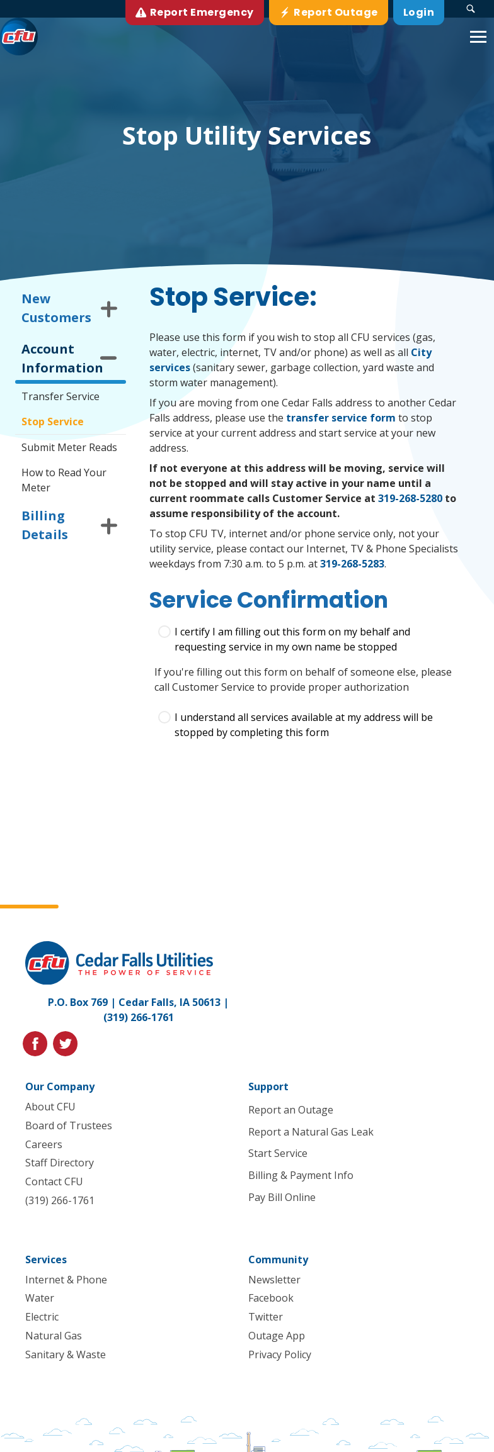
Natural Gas (53, 1336)
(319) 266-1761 (138, 1017)
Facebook (270, 1298)
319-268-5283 (352, 564)
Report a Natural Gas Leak (310, 1132)
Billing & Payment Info (300, 1175)
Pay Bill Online (281, 1197)
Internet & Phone (66, 1280)
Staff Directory (59, 1163)
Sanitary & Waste (65, 1354)
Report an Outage (290, 1110)
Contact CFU (54, 1181)
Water (39, 1298)
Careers (43, 1144)
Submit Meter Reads (69, 447)
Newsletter (274, 1280)
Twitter (265, 1317)
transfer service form (341, 418)
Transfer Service (60, 396)
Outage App (276, 1336)
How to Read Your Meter (63, 480)
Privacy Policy (279, 1354)
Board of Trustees (68, 1125)
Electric (42, 1317)
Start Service (277, 1153)
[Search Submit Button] (470, 9)
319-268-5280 (410, 498)
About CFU (50, 1107)
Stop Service (52, 421)
